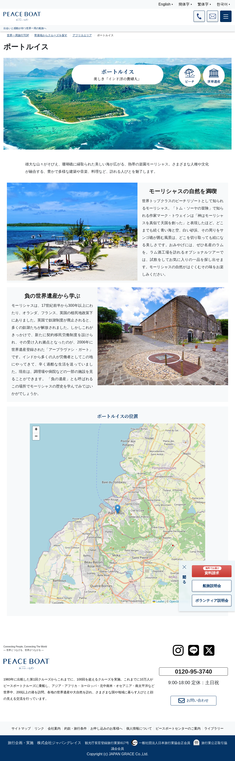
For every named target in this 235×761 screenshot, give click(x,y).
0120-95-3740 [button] (193, 671)
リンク (39, 728)
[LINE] (193, 650)
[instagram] (178, 650)
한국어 (222, 4)
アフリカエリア (82, 35)
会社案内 (54, 728)
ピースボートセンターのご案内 (178, 728)
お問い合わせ (193, 700)
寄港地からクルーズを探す (50, 35)
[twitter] (209, 650)
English (165, 4)
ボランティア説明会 (211, 600)
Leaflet (158, 601)
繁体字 (203, 4)
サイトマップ (21, 728)
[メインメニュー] (226, 16)
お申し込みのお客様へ (106, 728)
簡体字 (184, 4)
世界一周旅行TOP (18, 35)
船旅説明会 (212, 586)
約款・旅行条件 (75, 728)
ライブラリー (214, 728)
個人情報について (139, 728)
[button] (117, 509)
